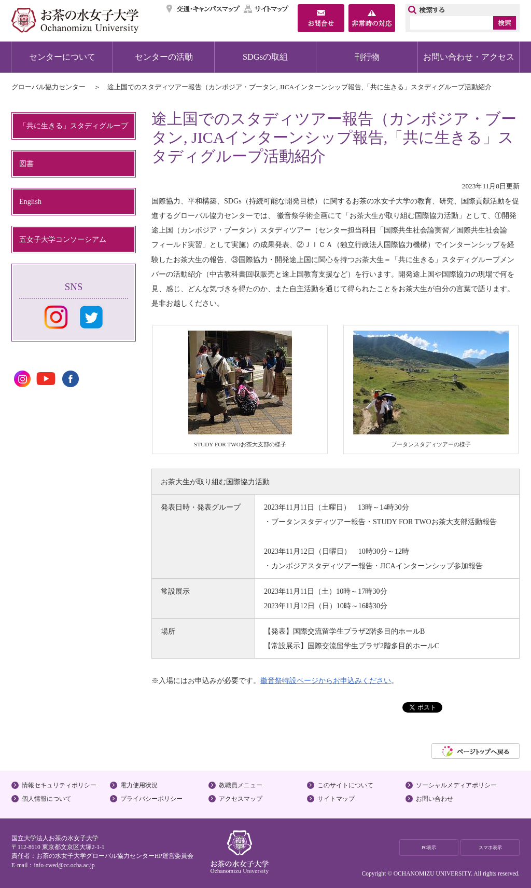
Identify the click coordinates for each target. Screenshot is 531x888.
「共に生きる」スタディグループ (73, 125)
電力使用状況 (139, 785)
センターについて (62, 57)
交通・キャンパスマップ (203, 8)
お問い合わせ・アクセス (468, 57)
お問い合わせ (434, 799)
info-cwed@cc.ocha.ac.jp (64, 865)
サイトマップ (266, 8)
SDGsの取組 (265, 57)
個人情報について (47, 799)
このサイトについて (345, 785)
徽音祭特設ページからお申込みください (325, 680)
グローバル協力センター (48, 87)
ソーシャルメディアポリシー (456, 785)
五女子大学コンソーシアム (62, 239)
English (30, 201)
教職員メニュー (240, 785)
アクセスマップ (240, 799)
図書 (26, 163)
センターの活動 (164, 57)
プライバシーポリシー (151, 799)
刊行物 (367, 57)
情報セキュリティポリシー (59, 785)
